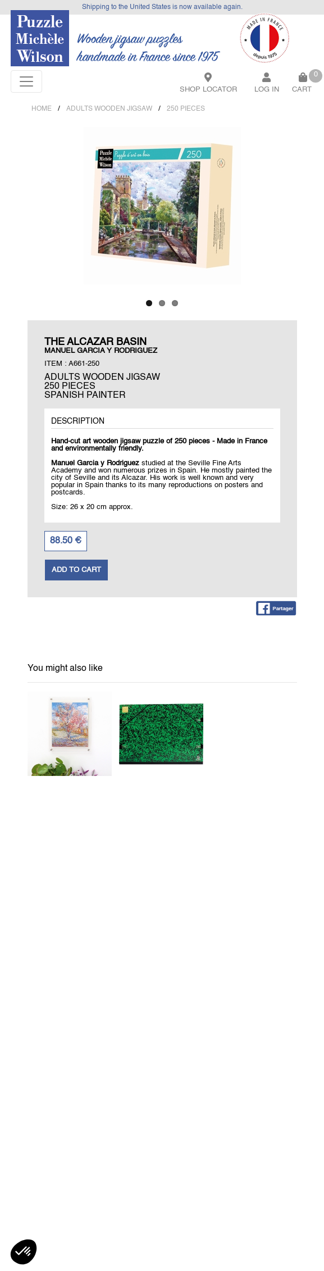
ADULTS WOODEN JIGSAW (109, 109)
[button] (23, 1251)
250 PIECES (186, 109)
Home (41, 109)
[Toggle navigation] (26, 81)
